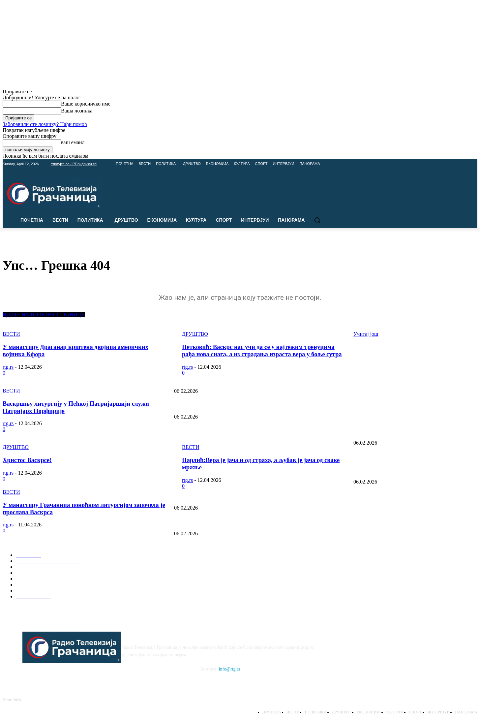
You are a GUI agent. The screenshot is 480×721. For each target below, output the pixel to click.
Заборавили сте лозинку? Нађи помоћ (45, 124)
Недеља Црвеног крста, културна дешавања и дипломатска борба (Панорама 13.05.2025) (260, 431)
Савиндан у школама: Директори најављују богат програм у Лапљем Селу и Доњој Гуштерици (267, 522)
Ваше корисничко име (85, 104)
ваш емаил (73, 142)
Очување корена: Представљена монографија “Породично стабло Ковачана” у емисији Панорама (269, 406)
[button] (317, 220)
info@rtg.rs (229, 669)
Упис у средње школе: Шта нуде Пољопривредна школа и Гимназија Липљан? (250, 496)
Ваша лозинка (76, 110)
